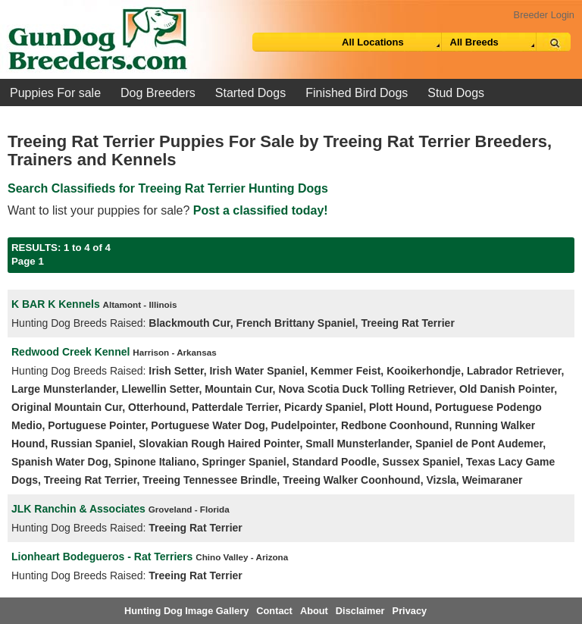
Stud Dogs (455, 92)
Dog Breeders (158, 92)
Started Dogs (250, 92)
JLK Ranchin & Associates (78, 509)
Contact (274, 610)
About (314, 610)
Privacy (410, 610)
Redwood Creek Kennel (70, 352)
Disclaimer (360, 610)
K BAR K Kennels (55, 304)
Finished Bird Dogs (356, 92)
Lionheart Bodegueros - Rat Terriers (101, 556)
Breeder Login (544, 14)
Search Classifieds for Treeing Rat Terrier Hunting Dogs (168, 188)
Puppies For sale (55, 92)
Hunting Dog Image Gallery (186, 610)
